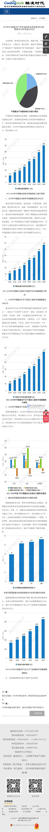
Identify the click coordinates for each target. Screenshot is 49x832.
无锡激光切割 (13, 812)
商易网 (38, 812)
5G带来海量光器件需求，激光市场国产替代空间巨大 (23, 707)
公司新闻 (42, 18)
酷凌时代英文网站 (10, 806)
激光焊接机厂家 (26, 809)
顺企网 (24, 806)
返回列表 (38, 713)
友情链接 (8, 801)
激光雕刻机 (12, 809)
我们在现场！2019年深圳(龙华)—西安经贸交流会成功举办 (24, 698)
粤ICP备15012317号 (24, 820)
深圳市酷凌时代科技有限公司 (29, 818)
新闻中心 (34, 18)
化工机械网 (27, 812)
